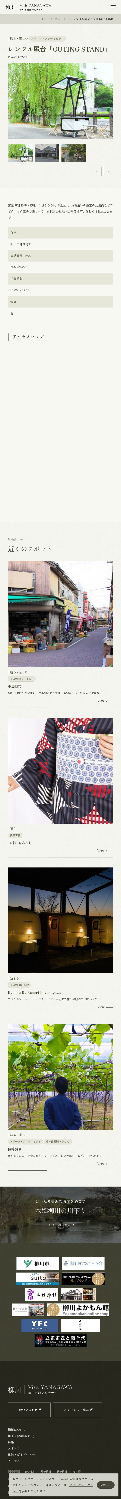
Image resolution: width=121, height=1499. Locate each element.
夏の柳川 (46, 1472)
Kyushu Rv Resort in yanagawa (34, 992)
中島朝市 (15, 686)
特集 (11, 1442)
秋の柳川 (62, 1472)
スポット (60, 19)
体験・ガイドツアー (21, 1455)
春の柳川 (30, 1472)
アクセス (14, 1461)
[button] (108, 172)
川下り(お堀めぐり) (21, 1436)
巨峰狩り (15, 1149)
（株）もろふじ (20, 843)
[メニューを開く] (113, 7)
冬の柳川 (78, 1472)
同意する (106, 1485)
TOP (45, 19)
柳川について (17, 1430)
